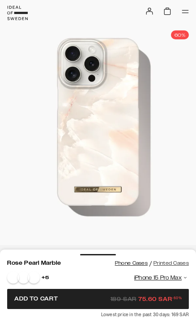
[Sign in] (149, 11)
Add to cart (98, 298)
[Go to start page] (17, 13)
